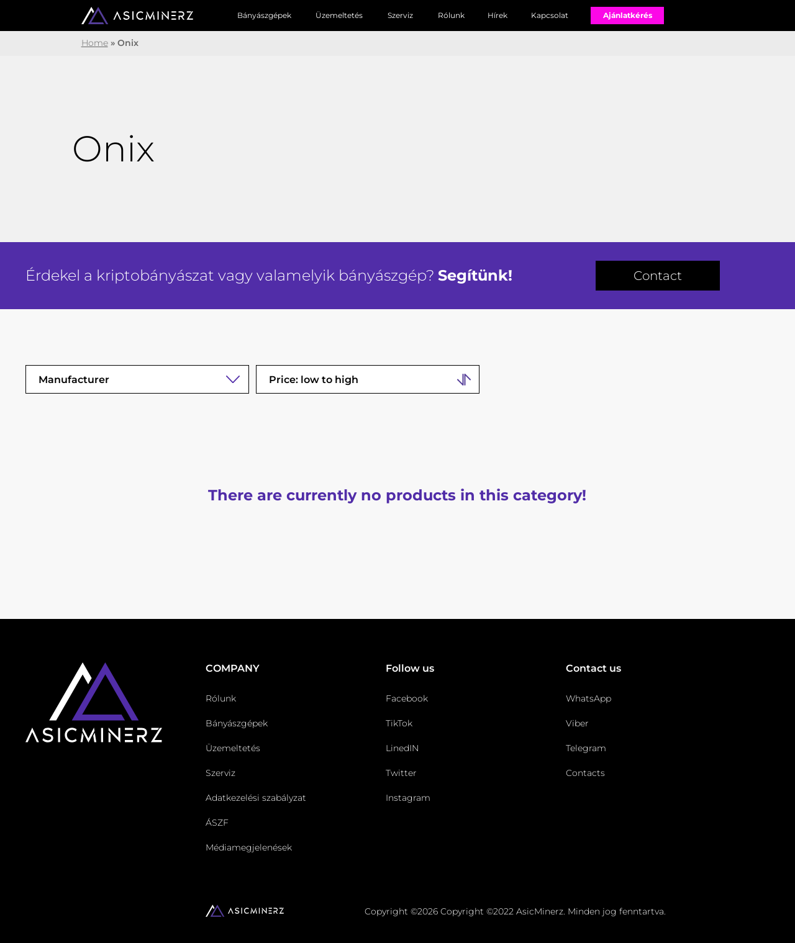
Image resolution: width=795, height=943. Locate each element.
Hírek (497, 15)
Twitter (401, 772)
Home (94, 42)
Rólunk (451, 15)
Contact (658, 275)
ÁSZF (217, 822)
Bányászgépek (264, 15)
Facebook (407, 698)
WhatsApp (588, 698)
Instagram (408, 797)
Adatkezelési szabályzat (256, 797)
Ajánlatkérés (627, 15)
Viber (577, 723)
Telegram (586, 748)
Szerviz (400, 15)
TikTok (399, 723)
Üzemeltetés (339, 15)
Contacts (585, 772)
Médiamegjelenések (249, 847)
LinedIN (402, 748)
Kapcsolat (549, 15)
